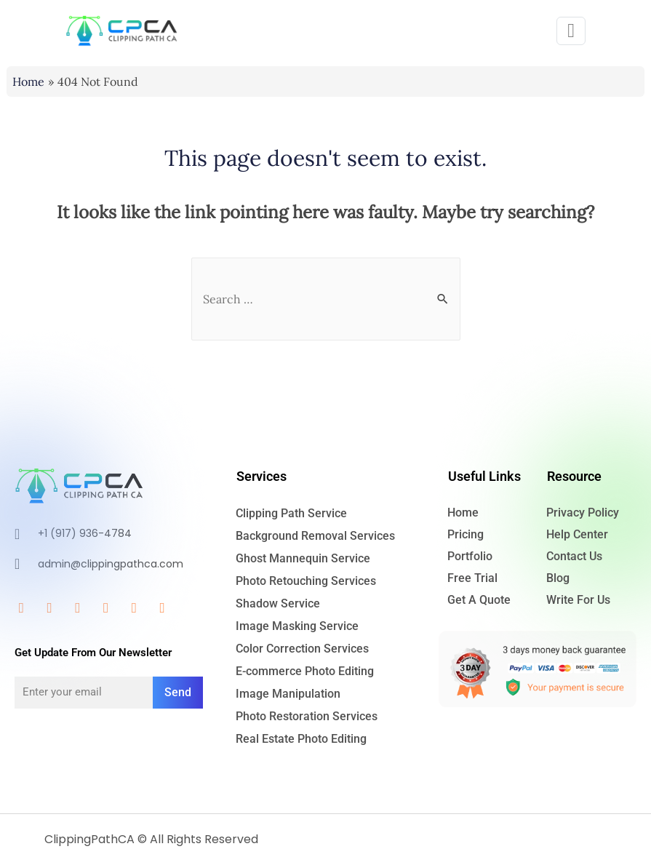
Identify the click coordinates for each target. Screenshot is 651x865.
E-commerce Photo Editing (305, 671)
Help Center (577, 534)
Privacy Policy (582, 512)
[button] (571, 31)
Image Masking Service (297, 626)
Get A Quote (479, 600)
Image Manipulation (288, 694)
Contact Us (574, 556)
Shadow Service (278, 603)
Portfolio (469, 556)
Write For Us (578, 600)
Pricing (465, 534)
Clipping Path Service (291, 513)
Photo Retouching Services (306, 581)
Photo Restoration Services (307, 716)
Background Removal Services (315, 536)
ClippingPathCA (89, 839)
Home (463, 512)
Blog (558, 578)
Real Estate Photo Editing (301, 739)
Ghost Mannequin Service (303, 558)
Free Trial (472, 578)
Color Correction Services (302, 648)
